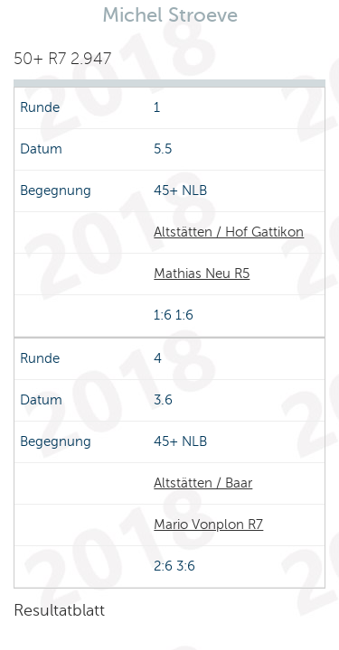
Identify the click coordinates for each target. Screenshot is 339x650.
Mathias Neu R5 (202, 273)
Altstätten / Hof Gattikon (229, 232)
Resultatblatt (59, 610)
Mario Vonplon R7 (208, 524)
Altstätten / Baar (203, 483)
